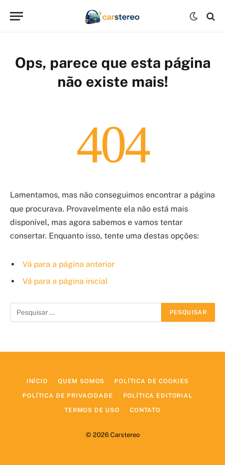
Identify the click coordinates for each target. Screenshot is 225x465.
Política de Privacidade (67, 395)
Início (37, 381)
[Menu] (16, 16)
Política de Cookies (151, 381)
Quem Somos (81, 381)
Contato (145, 410)
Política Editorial (158, 395)
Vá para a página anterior (68, 264)
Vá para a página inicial (65, 281)
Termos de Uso (92, 410)
